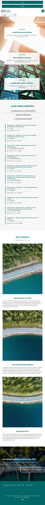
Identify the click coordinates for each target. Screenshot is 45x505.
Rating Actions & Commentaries (22, 111)
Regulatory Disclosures (9, 485)
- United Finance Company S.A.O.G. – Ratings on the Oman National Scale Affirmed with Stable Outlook (21, 177)
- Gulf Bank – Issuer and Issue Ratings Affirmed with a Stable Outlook (21, 125)
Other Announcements (22, 119)
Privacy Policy (29, 485)
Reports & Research (22, 115)
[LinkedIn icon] (22, 499)
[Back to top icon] (22, 492)
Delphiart (26, 497)
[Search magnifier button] (15, 14)
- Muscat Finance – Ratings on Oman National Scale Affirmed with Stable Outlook (21, 208)
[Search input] (7, 14)
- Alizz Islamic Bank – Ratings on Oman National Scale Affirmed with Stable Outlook (22, 166)
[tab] (22, 111)
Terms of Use (20, 485)
